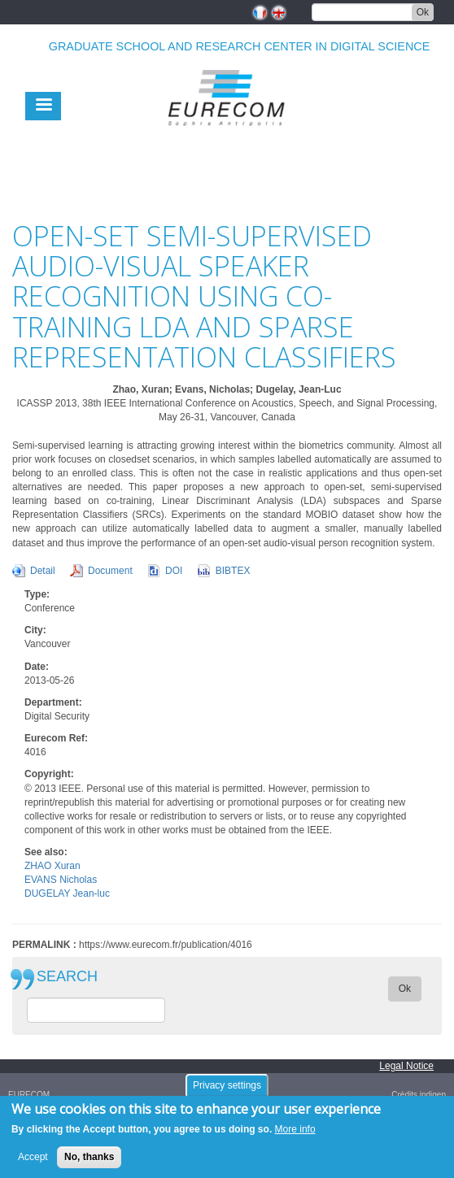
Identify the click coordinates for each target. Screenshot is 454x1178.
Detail (42, 570)
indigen (433, 1094)
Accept (33, 1157)
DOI (173, 570)
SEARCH (67, 977)
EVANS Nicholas (60, 879)
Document (110, 570)
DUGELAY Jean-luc (67, 893)
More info (295, 1129)
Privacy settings (227, 1085)
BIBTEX (233, 570)
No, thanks (89, 1157)
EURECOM (29, 1094)
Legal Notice (406, 1066)
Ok (423, 12)
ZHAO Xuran (52, 866)
